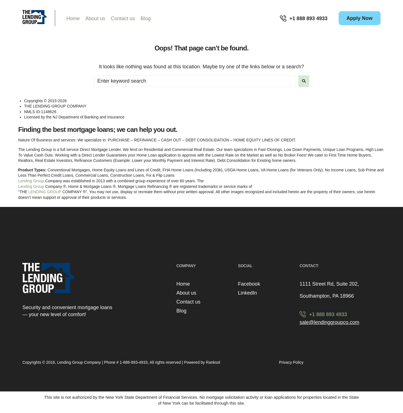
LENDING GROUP (45, 192)
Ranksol (213, 362)
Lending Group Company (79, 362)
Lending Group (31, 181)
